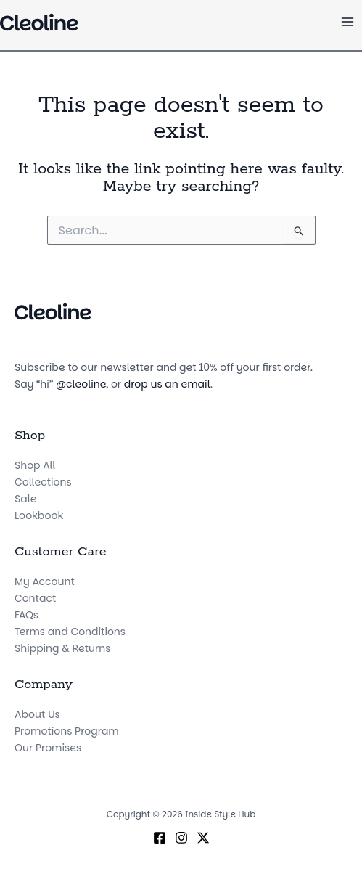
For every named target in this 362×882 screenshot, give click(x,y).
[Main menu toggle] (347, 22)
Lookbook (39, 515)
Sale (25, 498)
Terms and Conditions (70, 631)
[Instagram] (181, 837)
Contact (35, 598)
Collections (43, 482)
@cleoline (81, 384)
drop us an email (167, 384)
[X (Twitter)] (203, 837)
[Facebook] (159, 837)
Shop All (35, 465)
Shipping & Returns (62, 648)
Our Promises (48, 747)
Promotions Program (67, 731)
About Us (37, 714)
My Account (45, 581)
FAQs (26, 615)
